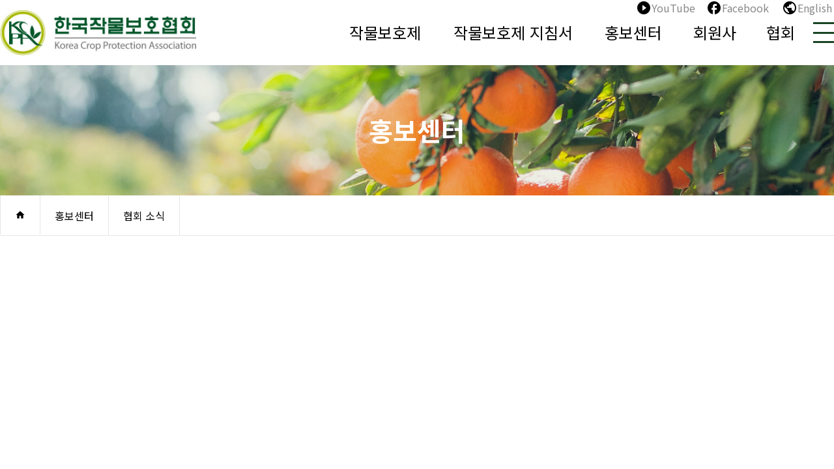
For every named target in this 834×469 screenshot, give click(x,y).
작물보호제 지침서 (513, 32)
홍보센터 (633, 32)
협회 (780, 32)
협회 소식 (144, 215)
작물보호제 (385, 32)
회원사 (714, 32)
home (20, 215)
